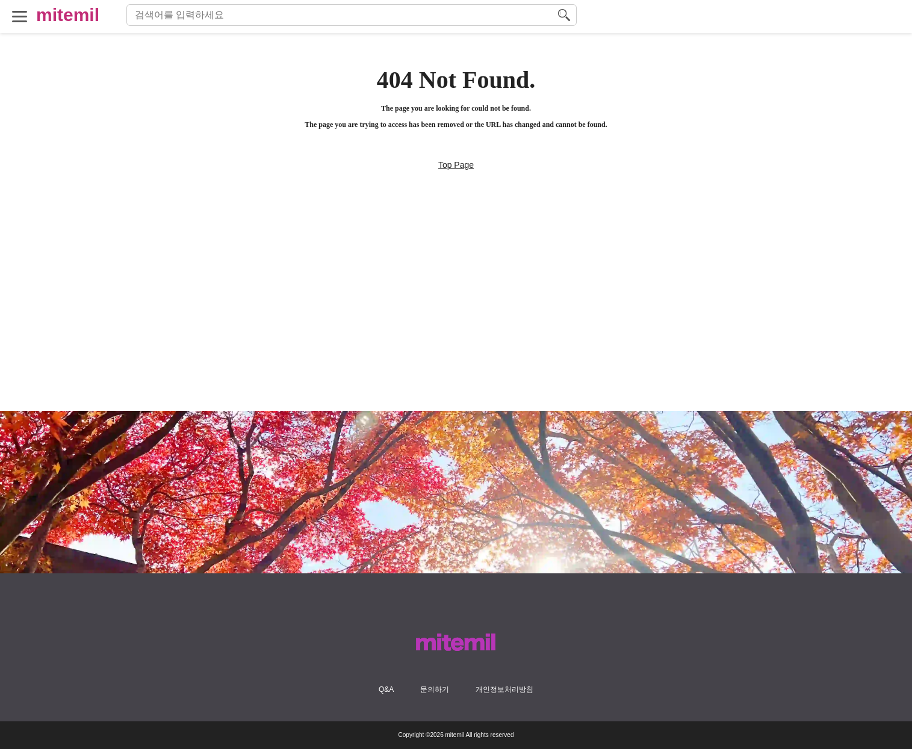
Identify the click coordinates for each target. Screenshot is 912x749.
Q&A (386, 689)
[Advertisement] (456, 326)
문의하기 (434, 689)
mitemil (67, 15)
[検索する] (564, 15)
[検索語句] (342, 15)
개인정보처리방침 (504, 689)
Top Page (456, 165)
